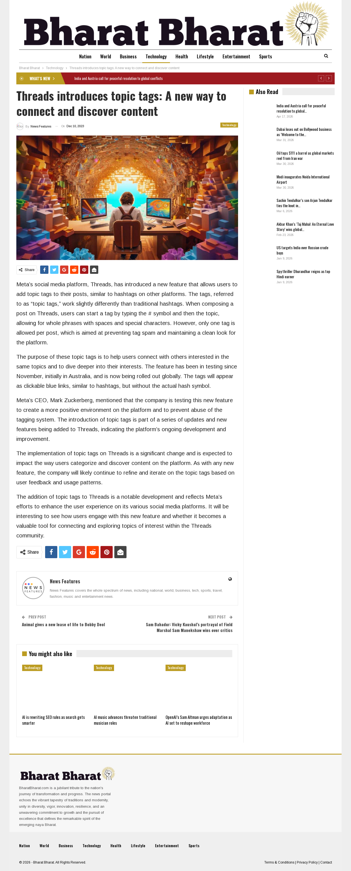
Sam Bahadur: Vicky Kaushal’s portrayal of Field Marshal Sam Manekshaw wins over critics (189, 627)
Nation (81, 56)
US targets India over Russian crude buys (302, 250)
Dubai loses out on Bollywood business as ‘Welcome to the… (304, 131)
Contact (326, 862)
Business (126, 56)
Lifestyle (206, 56)
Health (182, 56)
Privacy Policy (307, 862)
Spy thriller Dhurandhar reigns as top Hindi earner (303, 273)
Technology (155, 56)
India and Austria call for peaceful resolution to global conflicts (118, 78)
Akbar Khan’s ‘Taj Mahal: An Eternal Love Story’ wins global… (305, 226)
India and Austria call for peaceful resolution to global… (301, 108)
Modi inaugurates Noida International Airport (303, 179)
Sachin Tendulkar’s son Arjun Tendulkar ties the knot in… (304, 202)
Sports (269, 56)
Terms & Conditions (279, 862)
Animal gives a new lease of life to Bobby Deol (63, 624)
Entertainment (239, 56)
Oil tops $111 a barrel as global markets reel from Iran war (305, 155)
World (102, 56)
